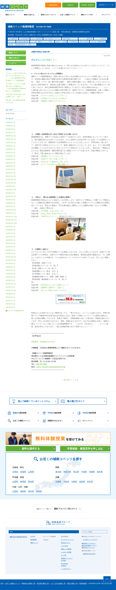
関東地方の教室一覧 (28, 576)
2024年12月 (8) (11, 169)
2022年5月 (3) (10, 267)
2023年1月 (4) (10, 246)
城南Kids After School (89, 547)
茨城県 (92, 465)
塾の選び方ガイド (72, 395)
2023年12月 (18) (11, 210)
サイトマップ (18, 585)
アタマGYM (64, 539)
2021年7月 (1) (10, 293)
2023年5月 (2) (10, 233)
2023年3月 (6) (10, 240)
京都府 (74, 475)
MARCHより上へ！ (49, 209)
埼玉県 (76, 465)
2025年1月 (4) (10, 166)
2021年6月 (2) (10, 297)
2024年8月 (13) (11, 183)
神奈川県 (67, 465)
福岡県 (23, 484)
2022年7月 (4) (10, 263)
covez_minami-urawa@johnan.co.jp (50, 360)
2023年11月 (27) (11, 213)
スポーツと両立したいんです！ (53, 89)
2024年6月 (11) (11, 189)
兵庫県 (58, 475)
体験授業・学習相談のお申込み (43, 335)
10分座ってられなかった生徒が (54, 91)
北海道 (15, 465)
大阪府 (66, 475)
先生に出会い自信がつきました (53, 207)
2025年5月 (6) (10, 152)
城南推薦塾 (33, 533)
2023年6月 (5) (10, 230)
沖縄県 (39, 484)
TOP (1, 576)
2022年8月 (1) (10, 260)
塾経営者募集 (34, 585)
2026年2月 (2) (10, 122)
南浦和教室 (83, 576)
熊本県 (31, 484)
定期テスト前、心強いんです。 (53, 152)
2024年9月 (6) (10, 179)
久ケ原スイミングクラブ (90, 533)
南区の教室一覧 (72, 576)
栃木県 (100, 465)
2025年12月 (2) (11, 129)
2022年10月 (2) (11, 253)
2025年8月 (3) (10, 142)
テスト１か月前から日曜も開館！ (54, 157)
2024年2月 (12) (11, 203)
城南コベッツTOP (87, 13)
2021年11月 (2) (11, 283)
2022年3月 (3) (10, 273)
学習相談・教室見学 (87, 3)
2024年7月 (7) (10, 186)
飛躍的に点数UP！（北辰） (52, 281)
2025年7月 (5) (10, 146)
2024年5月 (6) (10, 193)
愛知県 (31, 475)
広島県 (15, 484)
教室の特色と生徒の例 (40, 45)
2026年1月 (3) (10, 125)
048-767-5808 (41, 357)
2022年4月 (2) (10, 270)
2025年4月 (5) (10, 156)
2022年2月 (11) (11, 277)
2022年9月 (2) (10, 257)
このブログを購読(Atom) (15, 304)
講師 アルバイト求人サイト (57, 502)
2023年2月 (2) (10, 243)
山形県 (31, 465)
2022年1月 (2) (10, 280)
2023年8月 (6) (10, 223)
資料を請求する (31, 441)
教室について (9, 13)
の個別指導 (17, 406)
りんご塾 (63, 548)
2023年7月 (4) (10, 226)
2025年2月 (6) (10, 162)
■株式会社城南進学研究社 (18, 530)
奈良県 (90, 475)
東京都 (58, 465)
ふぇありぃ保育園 (66, 545)
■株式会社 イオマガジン (89, 536)
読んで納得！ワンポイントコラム (30, 394)
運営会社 (26, 585)
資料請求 (70, 3)
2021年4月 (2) (10, 300)
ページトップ (107, 582)
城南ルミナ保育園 (66, 542)
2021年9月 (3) (10, 287)
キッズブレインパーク (67, 533)
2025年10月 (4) (11, 136)
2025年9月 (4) (10, 139)
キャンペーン (106, 13)
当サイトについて (44, 585)
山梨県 (15, 475)
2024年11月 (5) (11, 172)
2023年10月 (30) (11, 216)
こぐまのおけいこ (66, 562)
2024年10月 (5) (11, 176)
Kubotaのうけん (65, 536)
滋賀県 (82, 475)
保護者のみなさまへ (53, 413)
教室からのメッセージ (48, 13)
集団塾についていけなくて (52, 149)
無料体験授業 (53, 3)
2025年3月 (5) (10, 159)
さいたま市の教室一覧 (58, 576)
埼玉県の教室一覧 (43, 576)
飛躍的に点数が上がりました (53, 94)
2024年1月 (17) (11, 206)
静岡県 (23, 475)
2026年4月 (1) (10, 115)
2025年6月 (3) (10, 149)
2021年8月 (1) (10, 290)
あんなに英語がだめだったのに (53, 283)
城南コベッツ (34, 536)
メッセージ (12, 56)
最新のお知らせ (29, 13)
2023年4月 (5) (10, 236)
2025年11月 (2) (11, 132)
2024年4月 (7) (10, 196)
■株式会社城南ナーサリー (89, 538)
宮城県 (23, 465)
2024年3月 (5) (10, 199)
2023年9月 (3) (10, 220)
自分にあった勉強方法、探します (54, 155)
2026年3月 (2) (10, 119)
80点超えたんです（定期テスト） (54, 278)
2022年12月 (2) (11, 250)
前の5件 (67, 373)
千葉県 (84, 465)
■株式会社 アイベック (88, 540)
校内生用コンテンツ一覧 (106, 3)
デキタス (45, 533)
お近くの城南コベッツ (67, 13)
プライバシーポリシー (6, 585)
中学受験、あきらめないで (52, 204)
